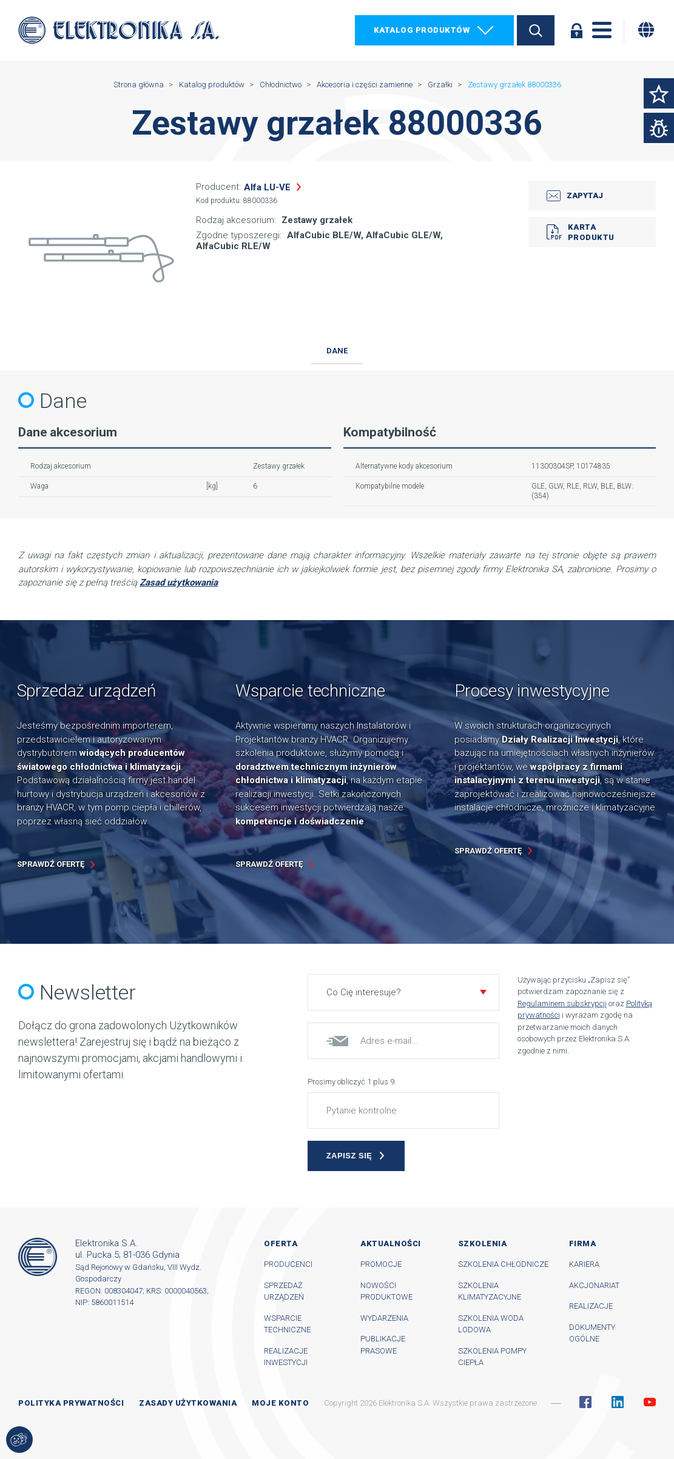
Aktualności (390, 1243)
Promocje (381, 1264)
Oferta (280, 1243)
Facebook (585, 1402)
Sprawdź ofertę (50, 864)
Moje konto (280, 1402)
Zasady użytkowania (188, 1402)
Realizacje (591, 1305)
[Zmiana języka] (646, 29)
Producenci (288, 1264)
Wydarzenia (384, 1318)
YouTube (650, 1402)
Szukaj (535, 30)
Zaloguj (576, 30)
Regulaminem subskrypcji (562, 1003)
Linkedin (618, 1402)
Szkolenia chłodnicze (503, 1264)
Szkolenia (482, 1243)
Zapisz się (349, 1155)
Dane (337, 350)
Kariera (584, 1264)
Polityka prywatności (71, 1402)
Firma (582, 1243)
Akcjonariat (594, 1285)
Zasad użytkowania (179, 582)
